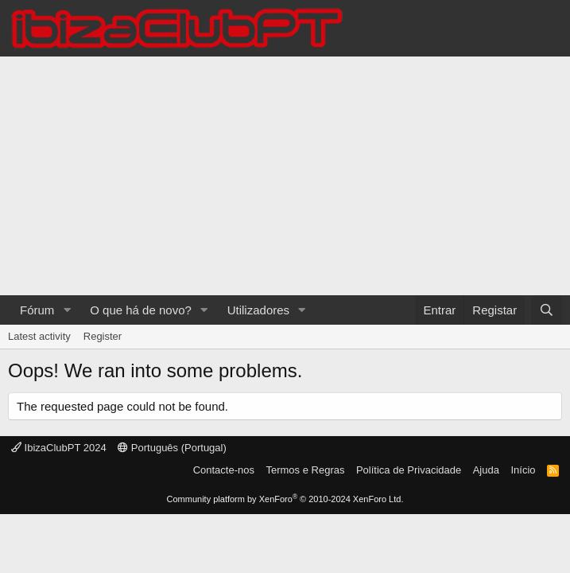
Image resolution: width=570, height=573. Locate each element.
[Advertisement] (285, 175)
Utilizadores (258, 310)
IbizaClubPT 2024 (59, 448)
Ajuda (486, 470)
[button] (67, 310)
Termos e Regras (305, 470)
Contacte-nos (223, 470)
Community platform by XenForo (285, 499)
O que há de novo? (141, 310)
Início (522, 470)
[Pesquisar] (546, 310)
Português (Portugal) (172, 448)
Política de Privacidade (408, 470)
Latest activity (39, 336)
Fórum (37, 310)
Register (102, 336)
